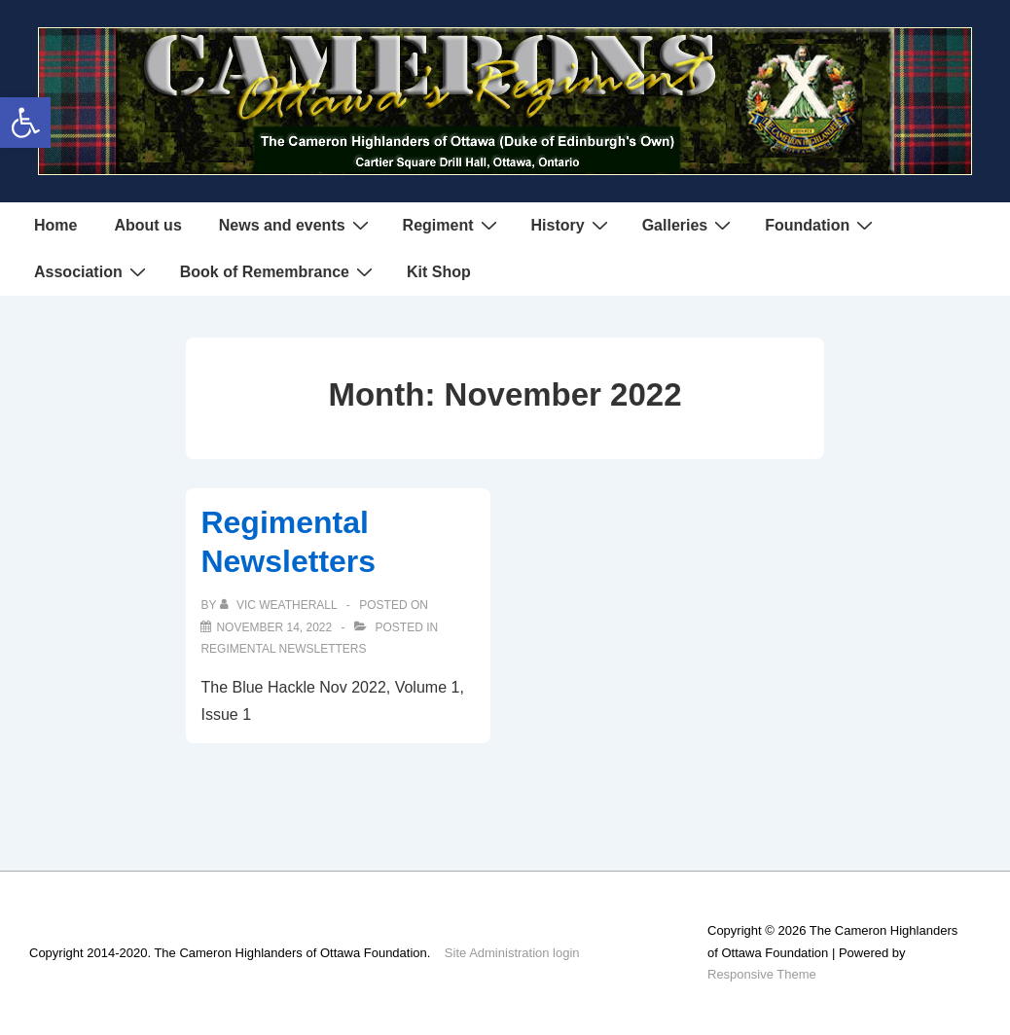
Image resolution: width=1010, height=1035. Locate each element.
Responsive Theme (761, 974)
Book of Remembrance (279, 271)
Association (92, 271)
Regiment (452, 224)
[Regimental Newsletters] (274, 627)
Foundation (821, 224)
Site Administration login (512, 953)
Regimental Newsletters (283, 649)
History (572, 224)
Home (55, 225)
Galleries (689, 224)
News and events (296, 224)
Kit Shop (439, 272)
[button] (25, 122)
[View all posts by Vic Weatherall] (280, 605)
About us (147, 225)
